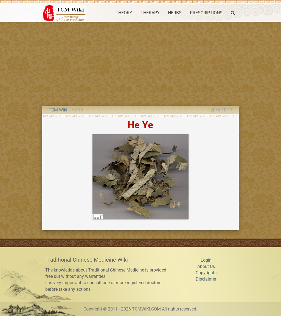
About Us (206, 266)
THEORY (124, 12)
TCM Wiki (58, 110)
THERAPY (150, 12)
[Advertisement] (140, 62)
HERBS (175, 12)
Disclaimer (206, 279)
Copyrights (206, 272)
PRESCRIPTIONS (206, 12)
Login (206, 260)
